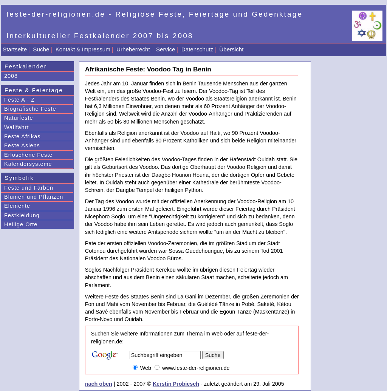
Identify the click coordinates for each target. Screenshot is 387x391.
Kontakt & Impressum (83, 49)
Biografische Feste (30, 109)
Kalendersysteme (28, 164)
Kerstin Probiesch (176, 384)
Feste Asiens (22, 145)
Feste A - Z (19, 100)
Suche (41, 49)
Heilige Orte (20, 224)
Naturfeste (18, 118)
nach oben (98, 384)
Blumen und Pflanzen (33, 197)
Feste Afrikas (22, 136)
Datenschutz (197, 49)
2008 (11, 76)
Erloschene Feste (28, 155)
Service (165, 49)
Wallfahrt (16, 127)
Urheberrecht (133, 49)
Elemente (17, 206)
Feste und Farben (28, 188)
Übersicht (231, 49)
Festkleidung (22, 215)
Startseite (15, 49)
